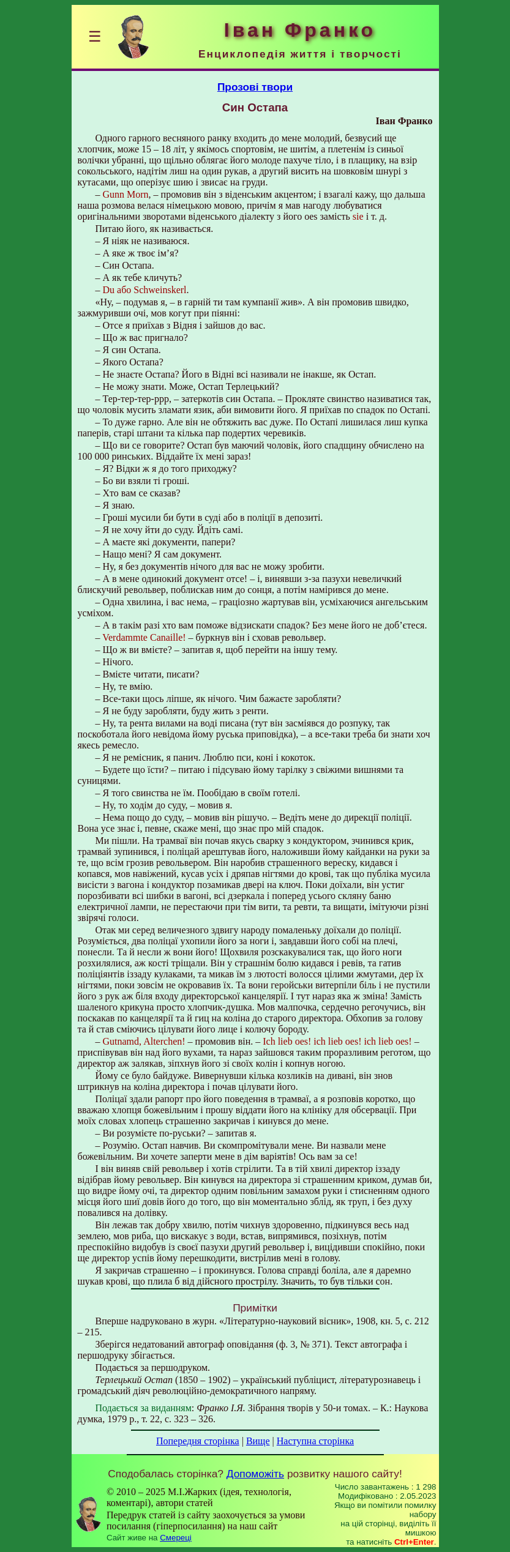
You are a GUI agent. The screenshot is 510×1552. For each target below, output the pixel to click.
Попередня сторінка (197, 1441)
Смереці (176, 1537)
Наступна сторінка (315, 1441)
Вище (258, 1441)
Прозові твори (255, 87)
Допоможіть (255, 1474)
